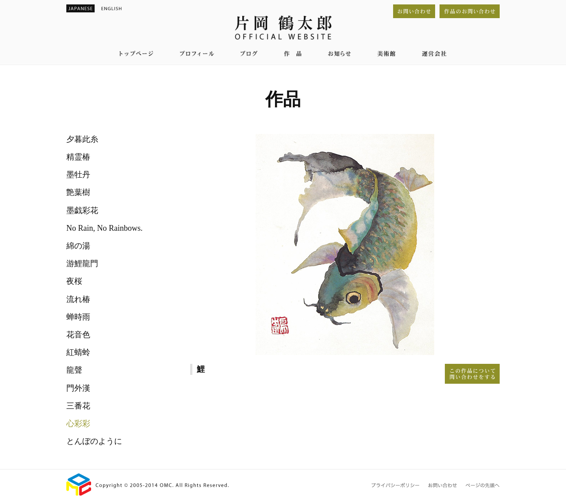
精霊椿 (78, 157)
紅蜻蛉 (78, 352)
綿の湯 (78, 245)
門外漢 (78, 388)
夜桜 (74, 281)
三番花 (78, 405)
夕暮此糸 (82, 139)
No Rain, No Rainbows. (104, 228)
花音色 (78, 334)
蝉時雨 (78, 317)
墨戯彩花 (82, 210)
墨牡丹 (78, 174)
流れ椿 (78, 299)
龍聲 (74, 370)
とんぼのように (94, 441)
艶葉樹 (78, 192)
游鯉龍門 (82, 263)
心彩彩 (78, 423)
